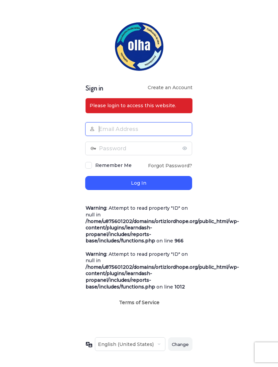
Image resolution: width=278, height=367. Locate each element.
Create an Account (170, 87)
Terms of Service (139, 303)
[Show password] (185, 148)
